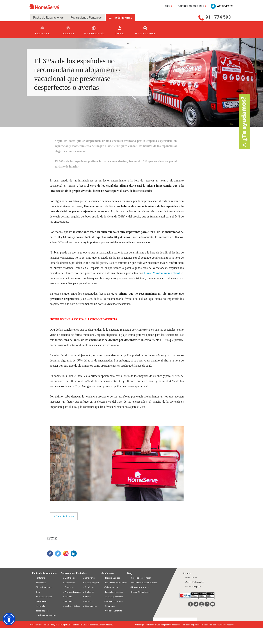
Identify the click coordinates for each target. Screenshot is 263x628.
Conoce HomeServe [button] (192, 6)
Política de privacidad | (155, 625)
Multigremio (40, 601)
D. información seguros (45, 615)
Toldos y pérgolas (91, 583)
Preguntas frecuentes (113, 592)
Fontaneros (68, 587)
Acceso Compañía (193, 587)
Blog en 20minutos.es (139, 592)
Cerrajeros (88, 587)
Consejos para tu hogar (140, 578)
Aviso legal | (140, 625)
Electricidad (40, 583)
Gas (37, 592)
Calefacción (69, 583)
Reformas (88, 601)
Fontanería (39, 578)
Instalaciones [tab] (123, 17)
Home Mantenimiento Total (162, 273)
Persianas (68, 601)
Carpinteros (89, 578)
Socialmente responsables (115, 583)
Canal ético (109, 606)
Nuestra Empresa (112, 578)
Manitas (67, 597)
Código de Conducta (113, 611)
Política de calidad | (209, 625)
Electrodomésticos (42, 587)
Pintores (87, 597)
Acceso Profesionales (194, 582)
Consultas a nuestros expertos (143, 583)
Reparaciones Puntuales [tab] (86, 17)
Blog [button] (168, 6)
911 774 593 (218, 17)
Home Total (39, 606)
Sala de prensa (111, 587)
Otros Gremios (90, 606)
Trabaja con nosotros (113, 601)
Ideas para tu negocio (139, 587)
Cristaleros (88, 592)
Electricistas (69, 578)
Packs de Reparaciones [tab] (48, 17)
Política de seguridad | (191, 625)
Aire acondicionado (43, 597)
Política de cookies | (173, 625)
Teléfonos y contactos (113, 597)
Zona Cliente (191, 578)
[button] (9, 619)
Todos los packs (41, 611)
